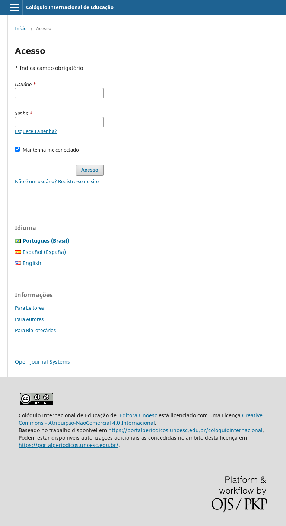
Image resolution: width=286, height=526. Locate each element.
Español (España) (44, 251)
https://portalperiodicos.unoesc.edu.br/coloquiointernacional (185, 430)
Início (21, 28)
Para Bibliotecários (35, 330)
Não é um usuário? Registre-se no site (57, 181)
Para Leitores (29, 308)
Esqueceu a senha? (36, 131)
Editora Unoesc (138, 415)
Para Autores (29, 319)
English (32, 263)
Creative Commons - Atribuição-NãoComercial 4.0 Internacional (141, 419)
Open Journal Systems (42, 361)
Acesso (89, 170)
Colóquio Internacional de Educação (70, 7)
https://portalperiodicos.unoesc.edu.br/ (68, 445)
